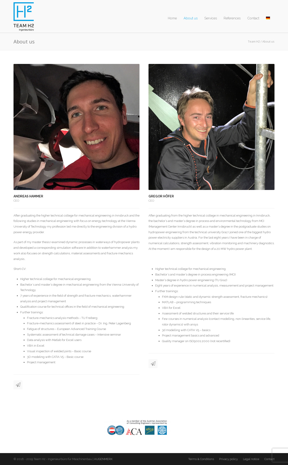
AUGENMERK (103, 459)
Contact (253, 18)
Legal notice (251, 459)
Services (210, 18)
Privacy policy (228, 459)
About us (191, 18)
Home (172, 18)
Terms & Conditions (201, 459)
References (232, 18)
